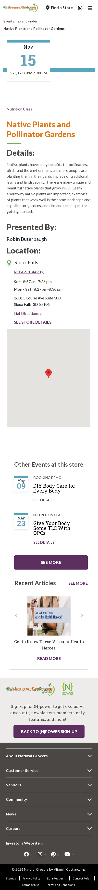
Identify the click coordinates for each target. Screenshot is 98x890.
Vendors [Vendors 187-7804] (13, 784)
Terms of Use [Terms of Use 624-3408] (30, 885)
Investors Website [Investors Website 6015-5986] (25, 843)
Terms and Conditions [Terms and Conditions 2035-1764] (60, 885)
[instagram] (42, 854)
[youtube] (69, 854)
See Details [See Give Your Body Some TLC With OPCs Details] (44, 542)
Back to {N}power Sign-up (49, 731)
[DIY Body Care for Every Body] (63, 490)
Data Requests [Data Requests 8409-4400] (56, 878)
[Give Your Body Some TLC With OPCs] (63, 530)
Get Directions (28, 313)
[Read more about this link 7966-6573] (49, 616)
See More (78, 583)
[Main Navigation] (91, 8)
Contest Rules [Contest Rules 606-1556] (82, 878)
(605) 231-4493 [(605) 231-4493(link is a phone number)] (29, 271)
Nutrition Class (19, 109)
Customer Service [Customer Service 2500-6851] (22, 770)
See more (51, 562)
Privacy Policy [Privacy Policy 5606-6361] (31, 878)
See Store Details (32, 322)
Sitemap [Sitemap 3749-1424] (10, 878)
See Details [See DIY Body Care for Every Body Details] (44, 500)
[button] (16, 637)
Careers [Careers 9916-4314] (13, 828)
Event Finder (27, 21)
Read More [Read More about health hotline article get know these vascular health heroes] (49, 658)
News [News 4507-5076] (11, 814)
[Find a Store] (59, 7)
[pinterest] (55, 854)
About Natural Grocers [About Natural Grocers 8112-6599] (27, 755)
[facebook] (28, 854)
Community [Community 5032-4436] (16, 799)
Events (8, 21)
